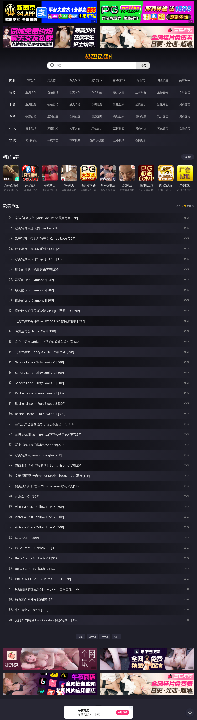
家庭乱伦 (52, 128)
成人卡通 (74, 104)
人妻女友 (74, 128)
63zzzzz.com (98, 56)
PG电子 (30, 80)
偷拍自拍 (52, 104)
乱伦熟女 (162, 104)
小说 (12, 128)
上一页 (92, 636)
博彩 (12, 80)
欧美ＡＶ (74, 92)
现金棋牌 (162, 80)
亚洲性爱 (31, 104)
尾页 (116, 636)
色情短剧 (140, 140)
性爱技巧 (184, 128)
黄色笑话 (162, 128)
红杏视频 (118, 140)
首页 (81, 636)
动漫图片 (96, 116)
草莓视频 (74, 140)
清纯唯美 (140, 116)
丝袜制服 (140, 92)
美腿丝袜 (118, 116)
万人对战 (74, 80)
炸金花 (141, 80)
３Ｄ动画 (96, 92)
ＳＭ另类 (184, 92)
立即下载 (122, 712)
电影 (12, 104)
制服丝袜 (118, 104)
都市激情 (31, 128)
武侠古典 (96, 128)
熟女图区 (162, 116)
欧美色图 (74, 116)
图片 (12, 116)
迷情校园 (118, 128)
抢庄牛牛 (184, 80)
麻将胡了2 (119, 80)
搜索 (143, 65)
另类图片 (184, 116)
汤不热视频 (97, 140)
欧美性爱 (96, 104)
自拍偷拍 (52, 92)
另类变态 (184, 104)
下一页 (104, 636)
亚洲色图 (52, 116)
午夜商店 (52, 140)
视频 (12, 92)
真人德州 (52, 80)
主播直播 (162, 92)
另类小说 (140, 128)
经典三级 (140, 104)
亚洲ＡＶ (31, 92)
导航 (12, 140)
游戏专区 (96, 80)
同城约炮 (31, 140)
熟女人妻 (118, 92)
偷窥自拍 (31, 116)
